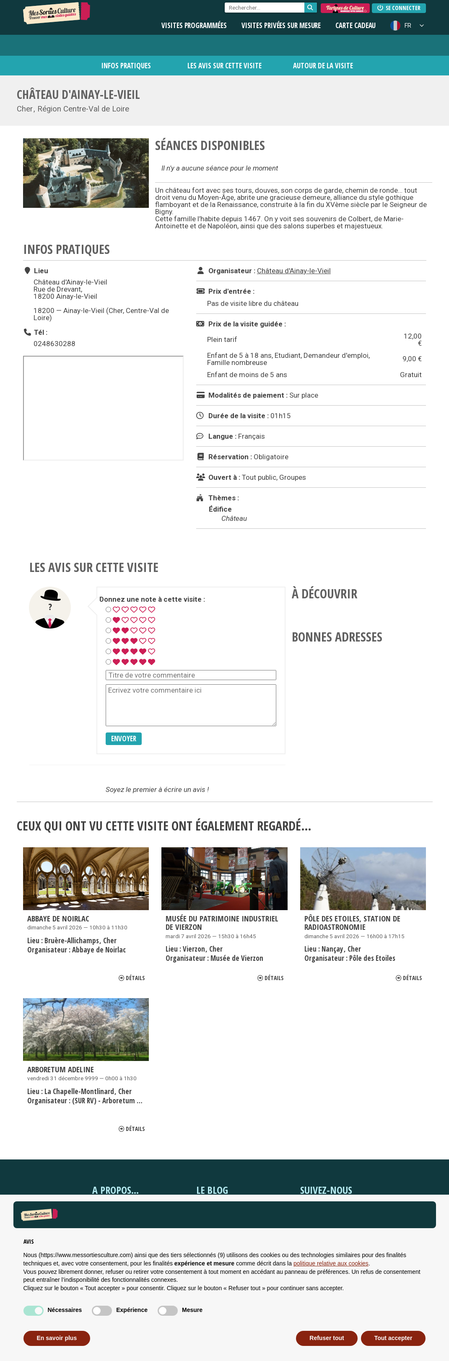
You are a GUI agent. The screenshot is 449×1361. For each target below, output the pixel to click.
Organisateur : (225, 270)
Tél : (35, 332)
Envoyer (123, 738)
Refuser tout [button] (326, 1338)
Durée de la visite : (232, 415)
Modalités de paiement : (242, 395)
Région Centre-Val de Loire (83, 109)
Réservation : (224, 457)
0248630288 (54, 343)
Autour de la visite (323, 65)
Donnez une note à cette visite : (152, 599)
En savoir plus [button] (57, 1338)
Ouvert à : (218, 477)
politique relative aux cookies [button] (331, 1263)
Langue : (216, 436)
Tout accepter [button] (393, 1338)
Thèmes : (217, 498)
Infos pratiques (126, 65)
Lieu (35, 270)
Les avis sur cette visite (224, 65)
